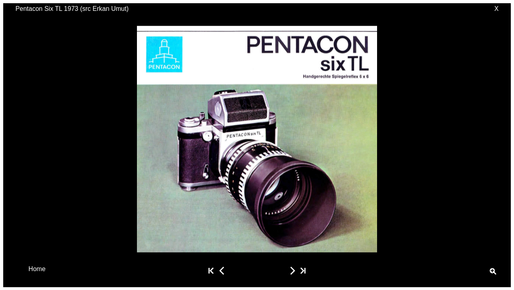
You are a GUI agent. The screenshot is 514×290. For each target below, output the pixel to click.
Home (37, 268)
